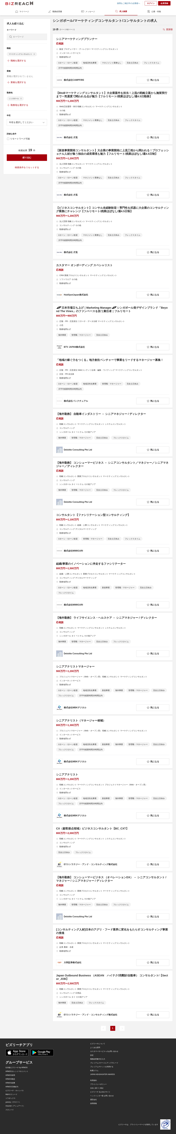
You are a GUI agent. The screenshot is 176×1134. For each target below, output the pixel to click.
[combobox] (27, 122)
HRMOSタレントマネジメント (17, 1071)
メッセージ (88, 11)
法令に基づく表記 (96, 1088)
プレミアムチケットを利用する (101, 1067)
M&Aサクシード (11, 1094)
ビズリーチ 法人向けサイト (100, 1092)
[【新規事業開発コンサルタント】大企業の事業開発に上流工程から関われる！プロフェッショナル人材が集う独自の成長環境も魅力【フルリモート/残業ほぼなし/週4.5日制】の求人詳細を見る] (113, 173)
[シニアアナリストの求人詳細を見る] (113, 796)
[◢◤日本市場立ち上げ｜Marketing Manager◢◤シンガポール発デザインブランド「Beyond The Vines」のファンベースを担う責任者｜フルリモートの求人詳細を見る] (113, 328)
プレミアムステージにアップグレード (104, 1063)
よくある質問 (95, 1047)
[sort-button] (167, 29)
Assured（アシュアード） (15, 1106)
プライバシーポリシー (98, 1084)
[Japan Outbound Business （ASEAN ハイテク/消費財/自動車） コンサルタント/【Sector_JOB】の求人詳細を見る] (113, 995)
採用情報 (93, 1103)
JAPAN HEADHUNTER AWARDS (102, 1074)
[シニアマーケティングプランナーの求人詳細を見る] (113, 60)
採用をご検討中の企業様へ (128, 3)
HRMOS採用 (10, 1075)
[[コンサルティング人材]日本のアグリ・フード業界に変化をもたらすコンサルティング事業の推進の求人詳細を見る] (113, 947)
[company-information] (95, 80)
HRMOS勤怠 (10, 1079)
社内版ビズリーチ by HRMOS (17, 1067)
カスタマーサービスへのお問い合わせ (104, 1051)
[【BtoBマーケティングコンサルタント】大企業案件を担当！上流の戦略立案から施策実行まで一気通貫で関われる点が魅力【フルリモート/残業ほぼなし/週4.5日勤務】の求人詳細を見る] (113, 116)
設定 (92, 1055)
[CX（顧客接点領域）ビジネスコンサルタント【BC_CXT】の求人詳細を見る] (113, 847)
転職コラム (94, 1070)
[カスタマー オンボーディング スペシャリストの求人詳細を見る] (113, 280)
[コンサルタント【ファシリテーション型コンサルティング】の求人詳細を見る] (113, 533)
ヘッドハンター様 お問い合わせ (102, 1096)
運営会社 (93, 1099)
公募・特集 (154, 11)
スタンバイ (10, 1110)
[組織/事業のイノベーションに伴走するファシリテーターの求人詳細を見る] (113, 585)
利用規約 (93, 1080)
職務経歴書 (55, 11)
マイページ (22, 11)
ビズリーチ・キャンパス (15, 1090)
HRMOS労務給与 (12, 1087)
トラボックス (10, 1098)
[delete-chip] (34, 54)
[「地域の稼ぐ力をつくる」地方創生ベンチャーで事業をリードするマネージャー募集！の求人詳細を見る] (113, 381)
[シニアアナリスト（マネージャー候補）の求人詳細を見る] (113, 742)
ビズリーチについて (97, 1044)
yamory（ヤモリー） (13, 1102)
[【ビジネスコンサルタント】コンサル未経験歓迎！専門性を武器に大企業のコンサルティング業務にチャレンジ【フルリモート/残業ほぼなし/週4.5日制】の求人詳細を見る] (113, 231)
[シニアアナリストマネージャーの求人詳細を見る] (113, 688)
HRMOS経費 (10, 1083)
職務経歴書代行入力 (97, 1059)
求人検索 (121, 11)
